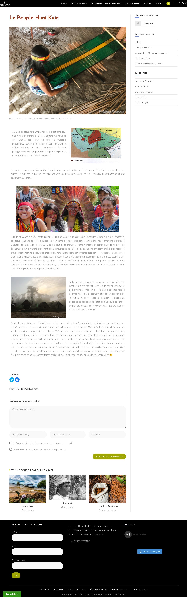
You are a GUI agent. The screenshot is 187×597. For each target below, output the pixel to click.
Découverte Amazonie (34, 118)
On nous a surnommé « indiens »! (149, 64)
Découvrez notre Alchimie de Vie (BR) (108, 590)
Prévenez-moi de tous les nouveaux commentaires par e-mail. (43, 443)
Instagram (59, 590)
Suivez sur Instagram (150, 548)
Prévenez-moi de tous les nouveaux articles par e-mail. (40, 449)
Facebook (44, 590)
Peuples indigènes (50, 118)
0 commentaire (68, 118)
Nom (14, 546)
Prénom (15, 532)
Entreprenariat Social (144, 92)
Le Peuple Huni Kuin (143, 47)
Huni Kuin (25, 389)
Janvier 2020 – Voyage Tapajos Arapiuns (152, 53)
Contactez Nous (139, 590)
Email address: (19, 560)
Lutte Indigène (141, 97)
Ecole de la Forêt (142, 86)
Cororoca (28, 506)
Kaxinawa (33, 389)
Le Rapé (67, 503)
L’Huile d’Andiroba (107, 506)
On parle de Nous (76, 590)
